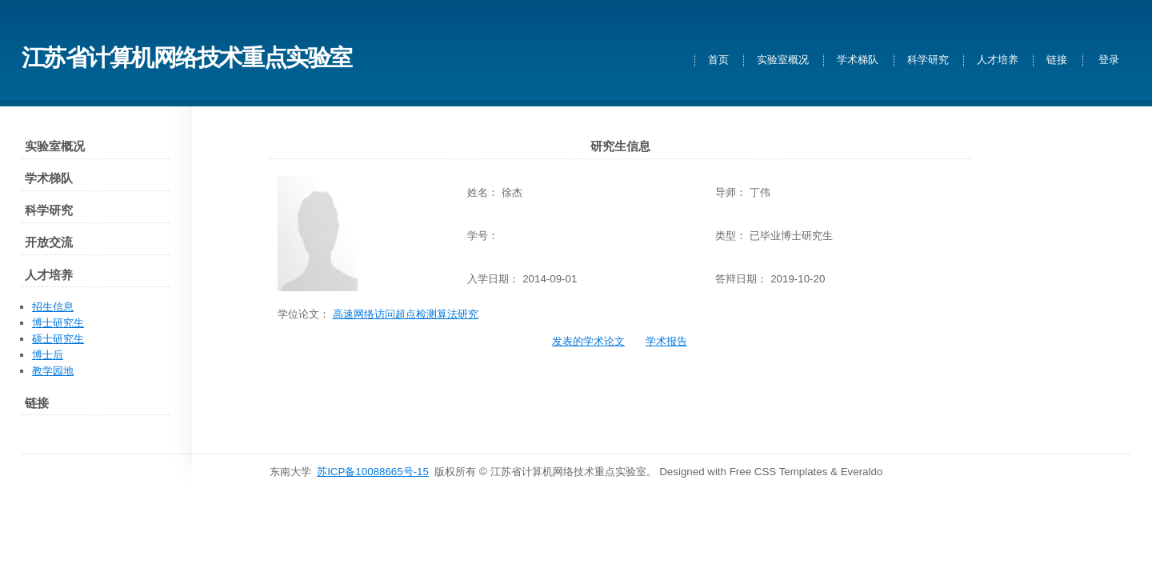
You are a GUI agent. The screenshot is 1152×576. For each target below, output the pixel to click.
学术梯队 (857, 60)
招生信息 (53, 307)
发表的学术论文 (588, 341)
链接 (1056, 60)
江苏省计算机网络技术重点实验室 (187, 57)
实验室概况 (783, 60)
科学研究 (928, 60)
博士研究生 (58, 323)
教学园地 (53, 371)
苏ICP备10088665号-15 (373, 472)
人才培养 (997, 60)
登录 (1108, 60)
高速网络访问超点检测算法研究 (405, 314)
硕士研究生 (58, 339)
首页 (718, 60)
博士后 (47, 355)
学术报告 (666, 341)
